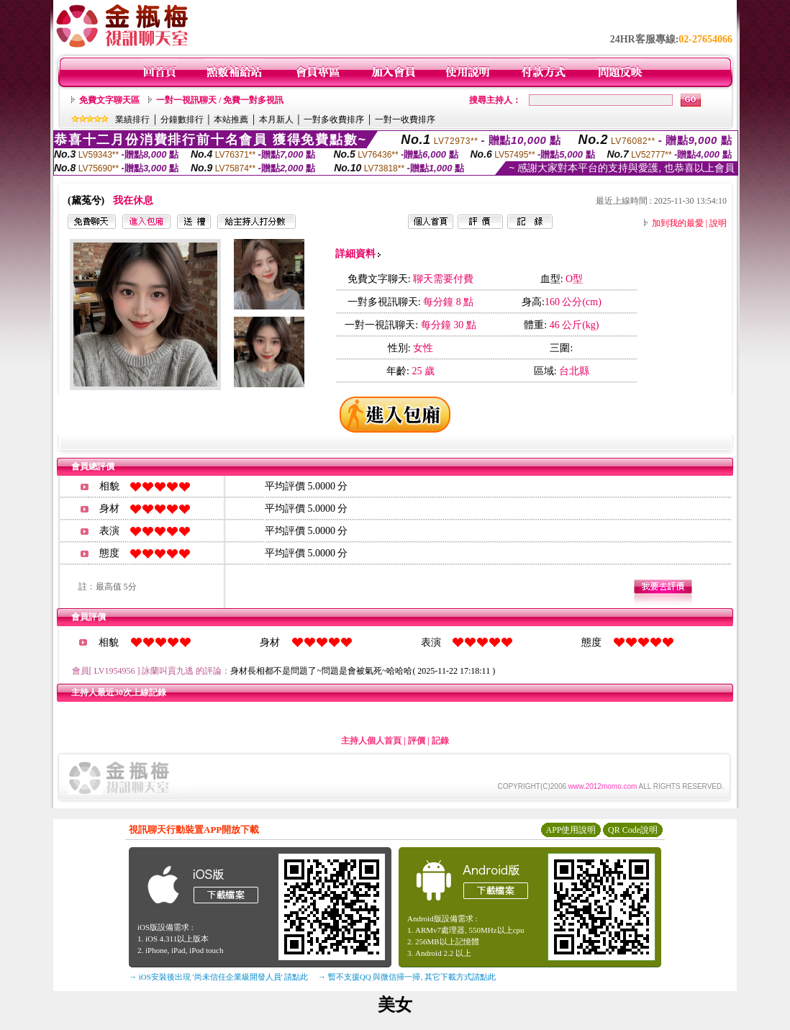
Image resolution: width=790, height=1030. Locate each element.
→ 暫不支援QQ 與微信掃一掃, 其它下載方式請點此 (407, 976)
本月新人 (276, 119)
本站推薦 (231, 119)
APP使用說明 (570, 830)
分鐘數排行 (182, 119)
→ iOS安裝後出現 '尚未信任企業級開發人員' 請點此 (218, 976)
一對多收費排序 (334, 119)
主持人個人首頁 (371, 741)
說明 (718, 223)
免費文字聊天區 (109, 100)
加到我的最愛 (678, 223)
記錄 (440, 741)
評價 (416, 741)
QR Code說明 (633, 830)
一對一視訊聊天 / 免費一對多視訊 (219, 100)
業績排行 (132, 119)
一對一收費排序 (405, 119)
